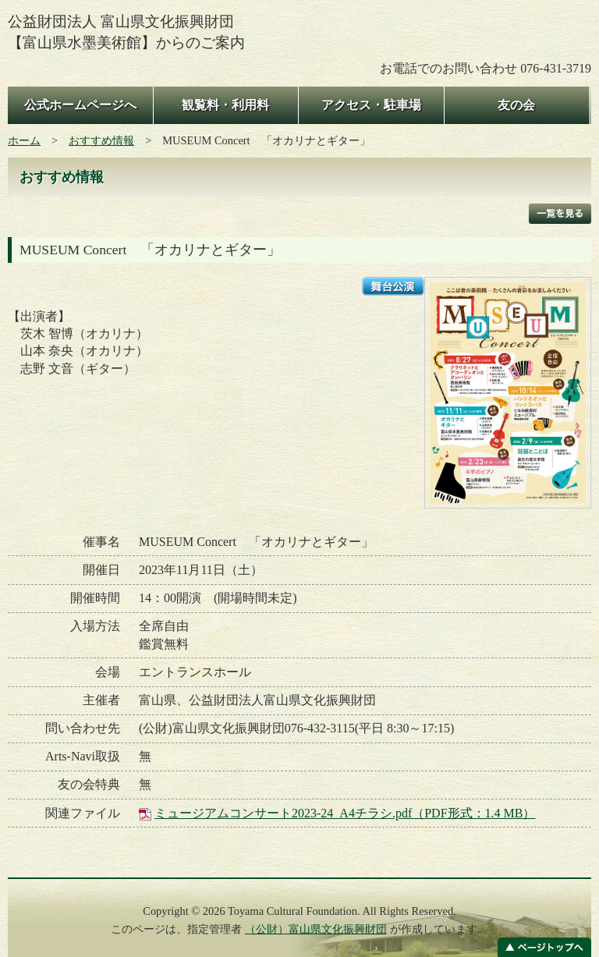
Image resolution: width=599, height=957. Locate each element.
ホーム (24, 140)
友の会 (516, 105)
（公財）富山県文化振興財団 (316, 929)
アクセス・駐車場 (371, 105)
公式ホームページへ (80, 105)
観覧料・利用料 (225, 105)
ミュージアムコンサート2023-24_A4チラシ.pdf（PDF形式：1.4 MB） (344, 813)
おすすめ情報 (101, 140)
